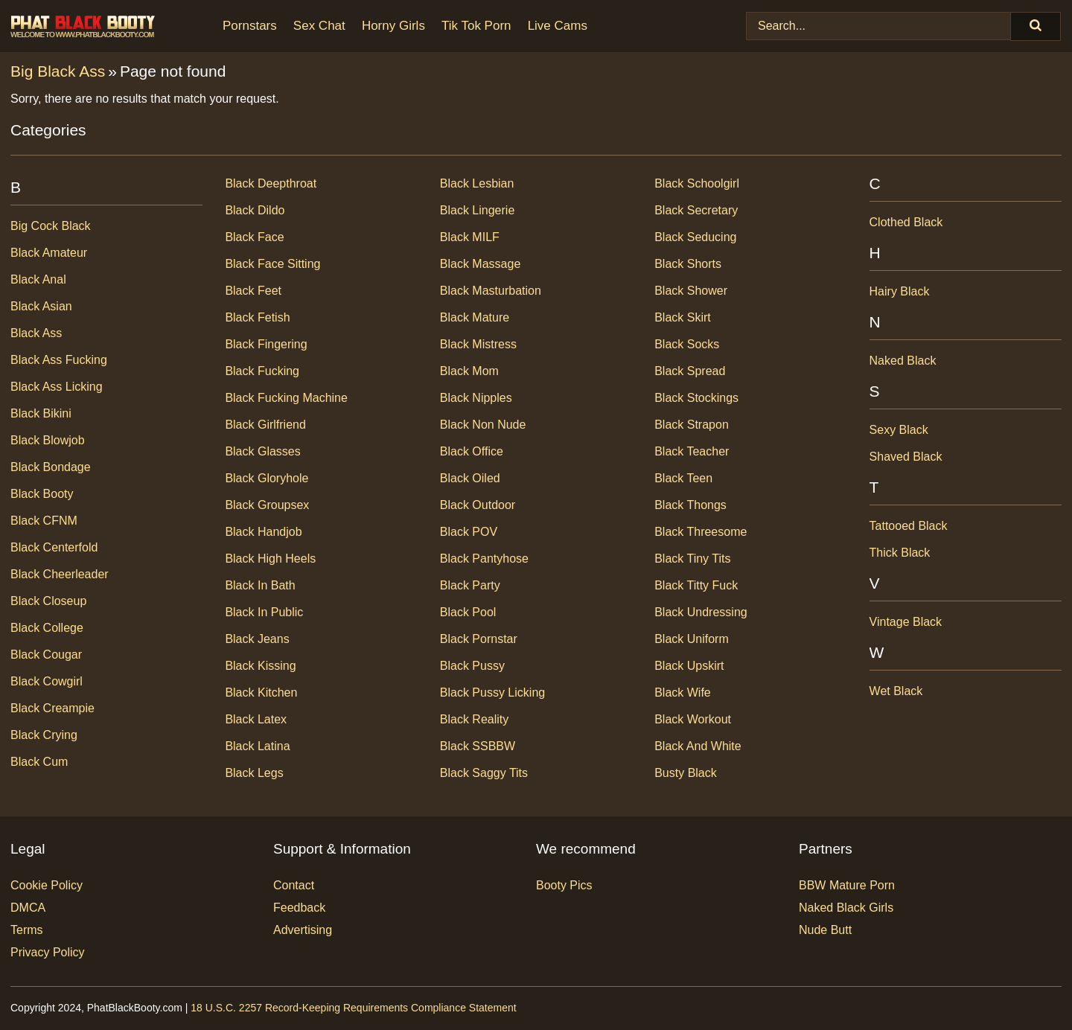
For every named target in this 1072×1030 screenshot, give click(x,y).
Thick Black (900, 552)
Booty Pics (564, 885)
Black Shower (690, 290)
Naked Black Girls (846, 907)
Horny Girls (393, 26)
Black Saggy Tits (484, 773)
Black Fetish (257, 317)
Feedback (299, 907)
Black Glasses (262, 451)
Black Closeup (48, 601)
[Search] (1035, 26)
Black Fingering (266, 344)
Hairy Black (900, 291)
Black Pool (468, 612)
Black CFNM (43, 520)
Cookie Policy (46, 885)
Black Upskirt (689, 665)
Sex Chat (319, 26)
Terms (26, 930)
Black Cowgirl (46, 681)
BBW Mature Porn (847, 885)
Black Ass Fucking (58, 360)
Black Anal (38, 279)
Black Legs (254, 773)
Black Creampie (52, 708)
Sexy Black (899, 429)
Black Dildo (254, 210)
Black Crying (43, 735)
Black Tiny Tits (692, 558)
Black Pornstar (478, 639)
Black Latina (257, 746)
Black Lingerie (477, 210)
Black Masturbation (490, 290)
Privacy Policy (47, 952)
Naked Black (903, 360)
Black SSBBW (477, 746)
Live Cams (557, 26)
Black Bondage (50, 467)
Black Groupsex (267, 505)
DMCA (27, 907)
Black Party (470, 585)
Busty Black (685, 773)
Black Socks (686, 344)
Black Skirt (682, 317)
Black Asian (41, 306)
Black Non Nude (483, 424)
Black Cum (39, 761)
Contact (293, 885)
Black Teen (683, 478)
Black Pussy (472, 665)
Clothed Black (906, 222)
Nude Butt (825, 930)
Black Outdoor (477, 505)
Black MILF (470, 237)
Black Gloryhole (266, 478)
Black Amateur (48, 252)
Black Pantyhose (484, 558)
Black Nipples (476, 397)
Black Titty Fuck (696, 585)
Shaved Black (906, 456)
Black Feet (253, 290)
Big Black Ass (57, 71)
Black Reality (474, 719)
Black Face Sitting (272, 264)
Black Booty (41, 493)
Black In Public (264, 612)
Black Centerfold (54, 547)
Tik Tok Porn (476, 26)
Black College (46, 627)
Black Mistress (478, 344)
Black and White (697, 746)
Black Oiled (470, 478)
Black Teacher (691, 451)
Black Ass (36, 333)
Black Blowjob (47, 440)
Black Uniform (691, 639)
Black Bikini (40, 413)
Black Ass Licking (56, 386)
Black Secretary (696, 210)
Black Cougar (46, 654)
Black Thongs (690, 505)
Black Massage (480, 264)
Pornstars (250, 26)
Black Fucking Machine (286, 397)
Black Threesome (700, 531)
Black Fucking (262, 371)
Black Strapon (691, 424)
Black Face (254, 237)
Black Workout (692, 719)
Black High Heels (270, 558)
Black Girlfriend (265, 424)
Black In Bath (260, 585)
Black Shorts (687, 264)
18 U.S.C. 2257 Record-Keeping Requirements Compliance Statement (353, 1008)
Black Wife (682, 692)
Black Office (471, 451)
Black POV (468, 531)
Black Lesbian (477, 183)
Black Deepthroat (270, 183)
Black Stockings (696, 397)
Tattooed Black (909, 525)
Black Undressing (700, 612)
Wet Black (896, 691)
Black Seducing (695, 237)
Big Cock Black (50, 226)
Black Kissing (260, 665)
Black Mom (469, 371)
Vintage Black (906, 621)
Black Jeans (257, 639)
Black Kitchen (261, 692)
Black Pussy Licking (492, 692)
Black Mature (474, 317)
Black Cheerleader (59, 574)
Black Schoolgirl (696, 183)
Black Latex (256, 719)
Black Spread (689, 371)
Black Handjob (263, 531)
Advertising (302, 930)
